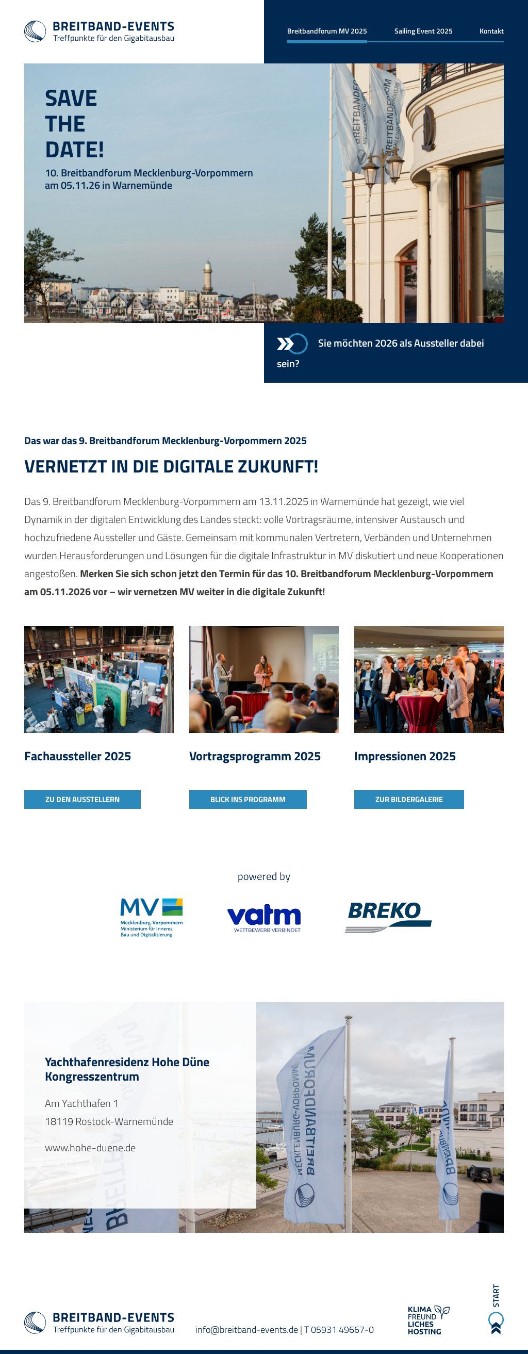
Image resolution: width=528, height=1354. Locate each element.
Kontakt (492, 30)
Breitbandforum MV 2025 (327, 30)
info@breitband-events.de (246, 1329)
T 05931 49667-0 (339, 1329)
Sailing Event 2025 (423, 30)
